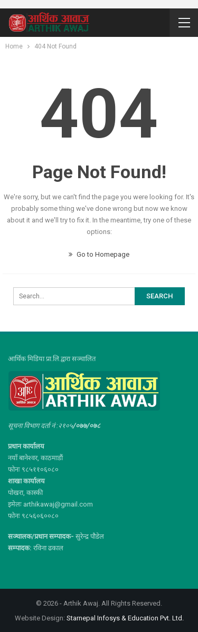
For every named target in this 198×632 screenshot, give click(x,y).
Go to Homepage (99, 254)
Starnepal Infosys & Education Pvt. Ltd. (125, 618)
